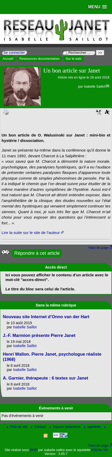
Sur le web (73, 59)
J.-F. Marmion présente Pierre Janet (39, 335)
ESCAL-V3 (99, 450)
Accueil (8, 59)
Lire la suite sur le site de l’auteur (31, 232)
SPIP (33, 450)
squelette (92, 427)
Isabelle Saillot (94, 86)
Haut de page (98, 248)
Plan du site (17, 427)
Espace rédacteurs (65, 427)
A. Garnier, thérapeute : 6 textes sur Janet (45, 378)
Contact (39, 427)
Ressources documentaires (39, 59)
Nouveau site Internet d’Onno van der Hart (46, 316)
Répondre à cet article (37, 253)
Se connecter (14, 52)
